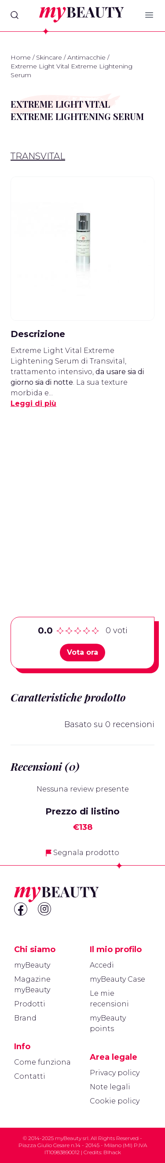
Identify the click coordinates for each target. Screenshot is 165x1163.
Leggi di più (33, 403)
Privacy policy (114, 1073)
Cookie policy (114, 1101)
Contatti (29, 1076)
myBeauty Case (117, 979)
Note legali (110, 1087)
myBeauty (32, 965)
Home (21, 57)
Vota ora (82, 652)
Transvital (38, 156)
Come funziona (42, 1062)
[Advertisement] (82, 499)
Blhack (112, 1152)
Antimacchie (86, 57)
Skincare (49, 57)
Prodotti (29, 1004)
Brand (25, 1018)
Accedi (102, 965)
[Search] (14, 15)
